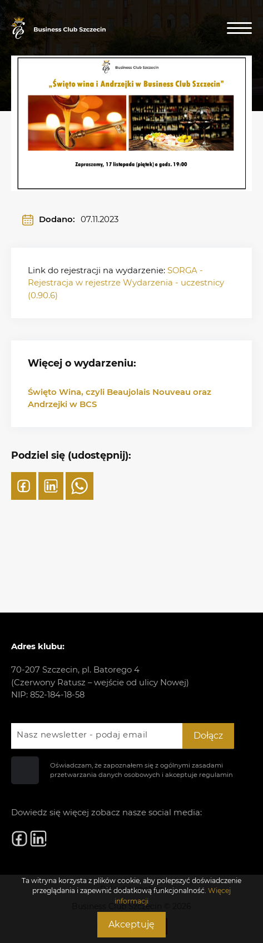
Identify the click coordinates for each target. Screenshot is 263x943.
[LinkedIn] (50, 486)
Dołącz (208, 735)
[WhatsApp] (79, 486)
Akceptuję (131, 924)
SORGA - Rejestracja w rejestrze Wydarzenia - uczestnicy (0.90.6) (126, 282)
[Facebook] (23, 486)
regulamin (216, 775)
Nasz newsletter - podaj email (82, 735)
